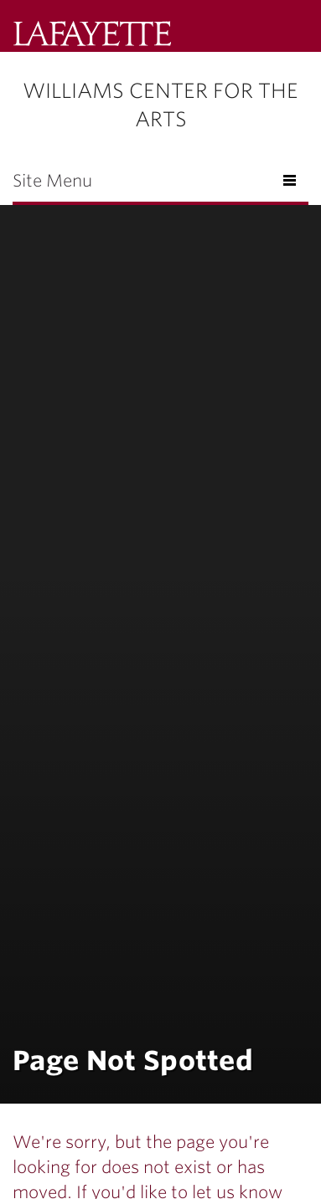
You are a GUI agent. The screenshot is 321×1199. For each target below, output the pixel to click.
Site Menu (52, 181)
